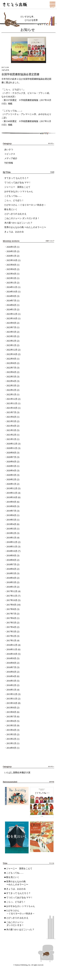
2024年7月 (11, 300)
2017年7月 (11, 614)
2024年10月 (11, 291)
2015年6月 (11, 721)
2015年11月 (11, 699)
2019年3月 (11, 529)
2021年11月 (11, 403)
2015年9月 (11, 707)
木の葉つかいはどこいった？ (18, 223)
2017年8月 (11, 609)
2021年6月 (11, 417)
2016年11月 (11, 649)
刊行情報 (8, 163)
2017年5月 (11, 622)
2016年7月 (11, 667)
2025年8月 (11, 265)
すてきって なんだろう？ (16, 178)
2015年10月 (11, 703)
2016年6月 (11, 672)
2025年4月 (11, 274)
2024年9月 (11, 296)
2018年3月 (11, 582)
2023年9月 (11, 323)
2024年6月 (11, 305)
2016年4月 (11, 676)
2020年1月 (11, 484)
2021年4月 (11, 426)
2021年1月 (11, 439)
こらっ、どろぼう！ (14, 200)
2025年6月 (11, 269)
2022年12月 (11, 350)
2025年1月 (11, 283)
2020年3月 (11, 475)
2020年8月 (11, 452)
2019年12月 (11, 488)
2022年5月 (11, 376)
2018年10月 (11, 551)
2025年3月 (11, 278)
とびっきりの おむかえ (15, 214)
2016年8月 (11, 663)
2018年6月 (11, 569)
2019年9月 (11, 502)
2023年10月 (11, 318)
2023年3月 (11, 336)
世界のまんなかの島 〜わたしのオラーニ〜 (25, 227)
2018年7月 (11, 564)
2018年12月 (11, 542)
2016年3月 (11, 681)
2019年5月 (11, 520)
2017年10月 (11, 600)
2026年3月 (11, 251)
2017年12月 (11, 591)
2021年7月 (11, 412)
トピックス (9, 154)
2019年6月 (11, 515)
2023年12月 (11, 314)
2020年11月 (11, 448)
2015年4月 (11, 730)
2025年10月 (11, 260)
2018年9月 (11, 555)
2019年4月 (11, 524)
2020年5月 (11, 466)
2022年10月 (11, 354)
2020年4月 (11, 470)
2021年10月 (11, 408)
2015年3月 (11, 734)
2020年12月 (11, 444)
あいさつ (8, 149)
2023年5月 (11, 332)
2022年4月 (11, 381)
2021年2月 (11, 435)
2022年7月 (11, 368)
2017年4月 (11, 627)
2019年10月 (11, 497)
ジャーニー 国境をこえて (17, 187)
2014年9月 (11, 748)
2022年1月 (11, 394)
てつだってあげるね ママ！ (17, 182)
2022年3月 (11, 385)
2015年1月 (11, 743)
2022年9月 (11, 359)
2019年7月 (11, 511)
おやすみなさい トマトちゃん (18, 191)
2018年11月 (11, 546)
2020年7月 (11, 457)
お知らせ (27, 30)
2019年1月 (11, 537)
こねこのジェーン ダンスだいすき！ (22, 218)
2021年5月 (11, 421)
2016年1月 (11, 690)
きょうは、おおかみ (14, 232)
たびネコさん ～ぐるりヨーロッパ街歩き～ (25, 205)
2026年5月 (11, 247)
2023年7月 (11, 327)
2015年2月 (11, 739)
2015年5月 (11, 725)
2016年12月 (11, 645)
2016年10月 (11, 654)
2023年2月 (11, 341)
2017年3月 (11, 631)
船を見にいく (10, 209)
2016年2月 (11, 685)
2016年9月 (11, 658)
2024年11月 (11, 287)
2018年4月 (11, 578)
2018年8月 (11, 560)
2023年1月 (11, 345)
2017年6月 (11, 618)
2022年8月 (11, 363)
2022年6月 (11, 372)
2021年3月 (11, 430)
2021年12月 (11, 399)
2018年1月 (11, 587)
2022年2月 (11, 390)
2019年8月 (11, 506)
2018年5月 (11, 573)
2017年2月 (11, 636)
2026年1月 (11, 256)
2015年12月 (11, 694)
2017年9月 (11, 605)
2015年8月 (11, 712)
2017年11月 (11, 596)
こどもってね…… (13, 196)
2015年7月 (11, 716)
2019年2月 (11, 533)
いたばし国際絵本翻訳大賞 (17, 772)
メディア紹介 (10, 158)
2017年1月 (11, 640)
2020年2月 (11, 479)
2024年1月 (11, 309)
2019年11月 (11, 493)
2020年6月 (11, 461)
